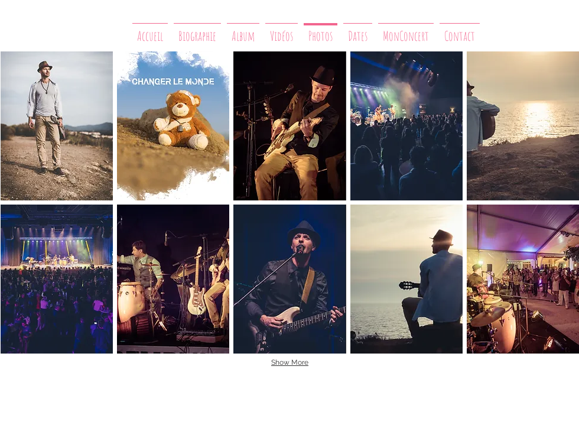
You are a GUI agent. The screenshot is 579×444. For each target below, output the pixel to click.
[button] (57, 125)
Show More (289, 362)
